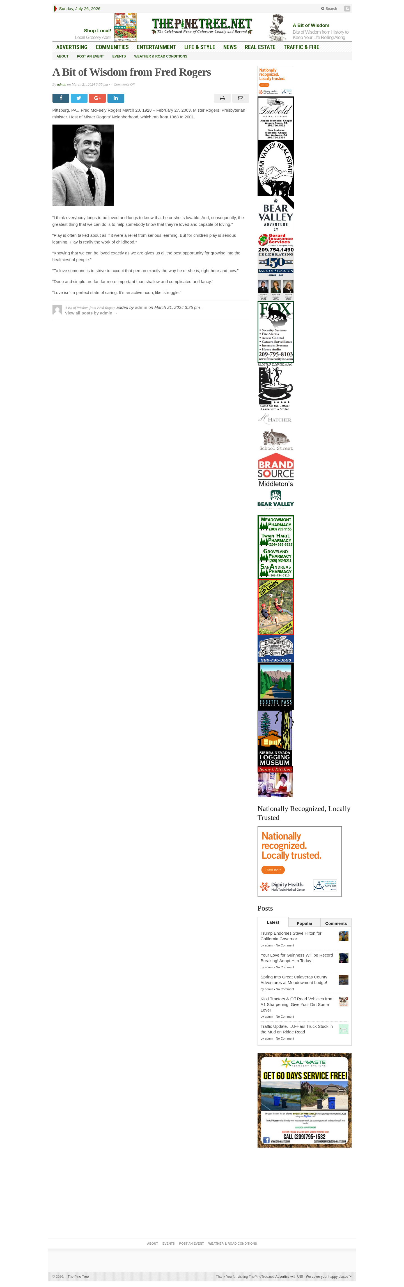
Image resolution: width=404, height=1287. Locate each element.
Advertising (72, 47)
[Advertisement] (305, 1194)
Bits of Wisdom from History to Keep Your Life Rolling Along (321, 34)
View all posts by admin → (91, 313)
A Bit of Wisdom (311, 25)
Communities (112, 47)
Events (119, 56)
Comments (336, 923)
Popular (305, 923)
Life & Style (199, 47)
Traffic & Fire (301, 47)
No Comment (285, 945)
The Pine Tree (77, 1277)
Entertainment (156, 47)
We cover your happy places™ (329, 1277)
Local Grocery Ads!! (93, 37)
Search (329, 8)
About (63, 56)
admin (61, 84)
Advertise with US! (289, 1277)
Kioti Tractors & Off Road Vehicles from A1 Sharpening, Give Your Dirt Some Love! (297, 1004)
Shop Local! (97, 30)
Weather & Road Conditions (160, 56)
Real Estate (260, 47)
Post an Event (90, 56)
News (230, 47)
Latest (273, 922)
